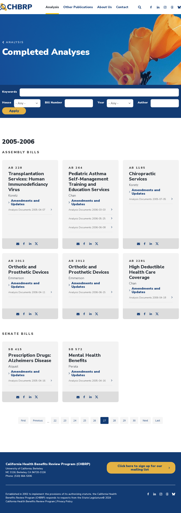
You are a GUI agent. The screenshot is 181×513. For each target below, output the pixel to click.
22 (56, 420)
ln (30, 243)
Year (101, 102)
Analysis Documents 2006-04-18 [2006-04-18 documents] (147, 297)
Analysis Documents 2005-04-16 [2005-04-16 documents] (26, 380)
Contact (122, 7)
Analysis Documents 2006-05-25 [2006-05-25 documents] (87, 218)
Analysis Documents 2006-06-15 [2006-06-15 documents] (87, 292)
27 (106, 420)
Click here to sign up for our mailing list (139, 468)
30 (135, 420)
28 (115, 420)
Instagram (165, 7)
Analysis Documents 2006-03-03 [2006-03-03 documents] (87, 209)
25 (86, 420)
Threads (172, 7)
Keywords (9, 92)
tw (36, 243)
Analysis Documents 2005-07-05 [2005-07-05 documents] (147, 199)
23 (66, 420)
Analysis (52, 7)
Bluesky (179, 7)
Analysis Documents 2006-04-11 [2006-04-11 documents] (26, 292)
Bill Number (53, 102)
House (6, 102)
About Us (104, 7)
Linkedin (158, 7)
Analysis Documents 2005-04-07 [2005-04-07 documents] (26, 209)
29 (125, 420)
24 (76, 420)
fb (24, 243)
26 (96, 420)
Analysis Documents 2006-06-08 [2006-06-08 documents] (87, 227)
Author (143, 102)
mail (18, 243)
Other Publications (78, 7)
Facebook (151, 7)
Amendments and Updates (25, 202)
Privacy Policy (64, 501)
